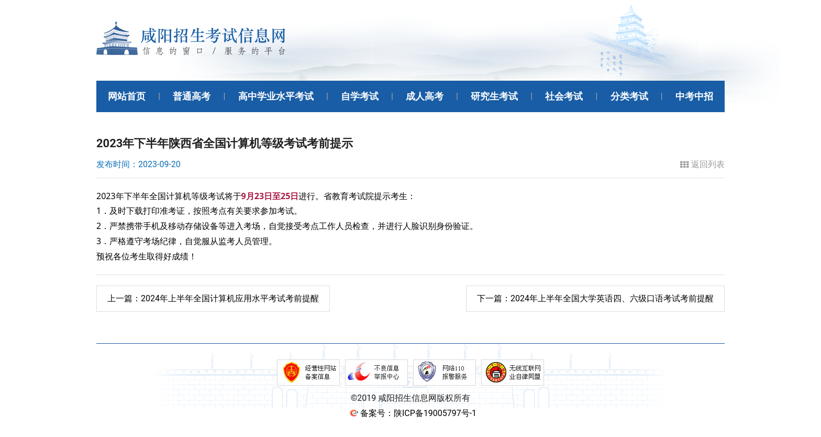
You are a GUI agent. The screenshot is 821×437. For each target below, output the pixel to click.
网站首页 (127, 96)
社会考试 (564, 96)
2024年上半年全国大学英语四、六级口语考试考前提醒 (595, 298)
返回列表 (702, 164)
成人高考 (424, 96)
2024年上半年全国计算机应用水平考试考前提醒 (213, 298)
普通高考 (191, 96)
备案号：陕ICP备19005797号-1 (418, 413)
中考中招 (694, 96)
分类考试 (629, 96)
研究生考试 (494, 96)
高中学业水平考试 (276, 96)
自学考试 (360, 96)
